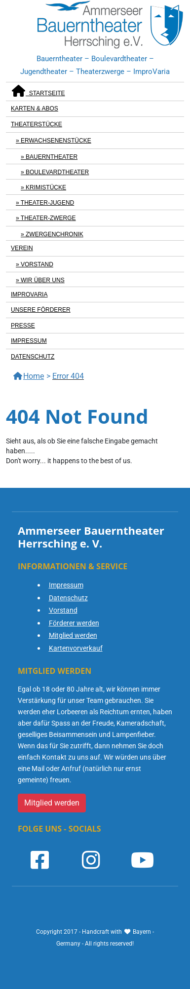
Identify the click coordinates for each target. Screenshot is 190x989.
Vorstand (37, 264)
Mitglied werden (73, 635)
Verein (22, 248)
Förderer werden (74, 623)
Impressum (29, 340)
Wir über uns (43, 280)
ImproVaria (29, 294)
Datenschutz (32, 356)
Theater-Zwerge (48, 218)
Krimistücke (46, 187)
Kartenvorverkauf (76, 648)
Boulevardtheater (57, 172)
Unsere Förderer (41, 309)
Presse (23, 325)
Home (28, 376)
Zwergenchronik (54, 234)
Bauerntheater (51, 156)
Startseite (38, 91)
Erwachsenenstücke (56, 140)
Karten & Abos (34, 108)
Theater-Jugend (47, 202)
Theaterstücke (36, 124)
